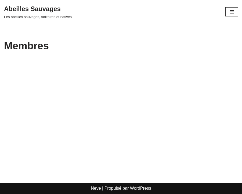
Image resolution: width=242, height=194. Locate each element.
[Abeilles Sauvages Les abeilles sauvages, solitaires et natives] (38, 12)
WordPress (140, 188)
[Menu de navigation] (231, 11)
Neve (96, 188)
